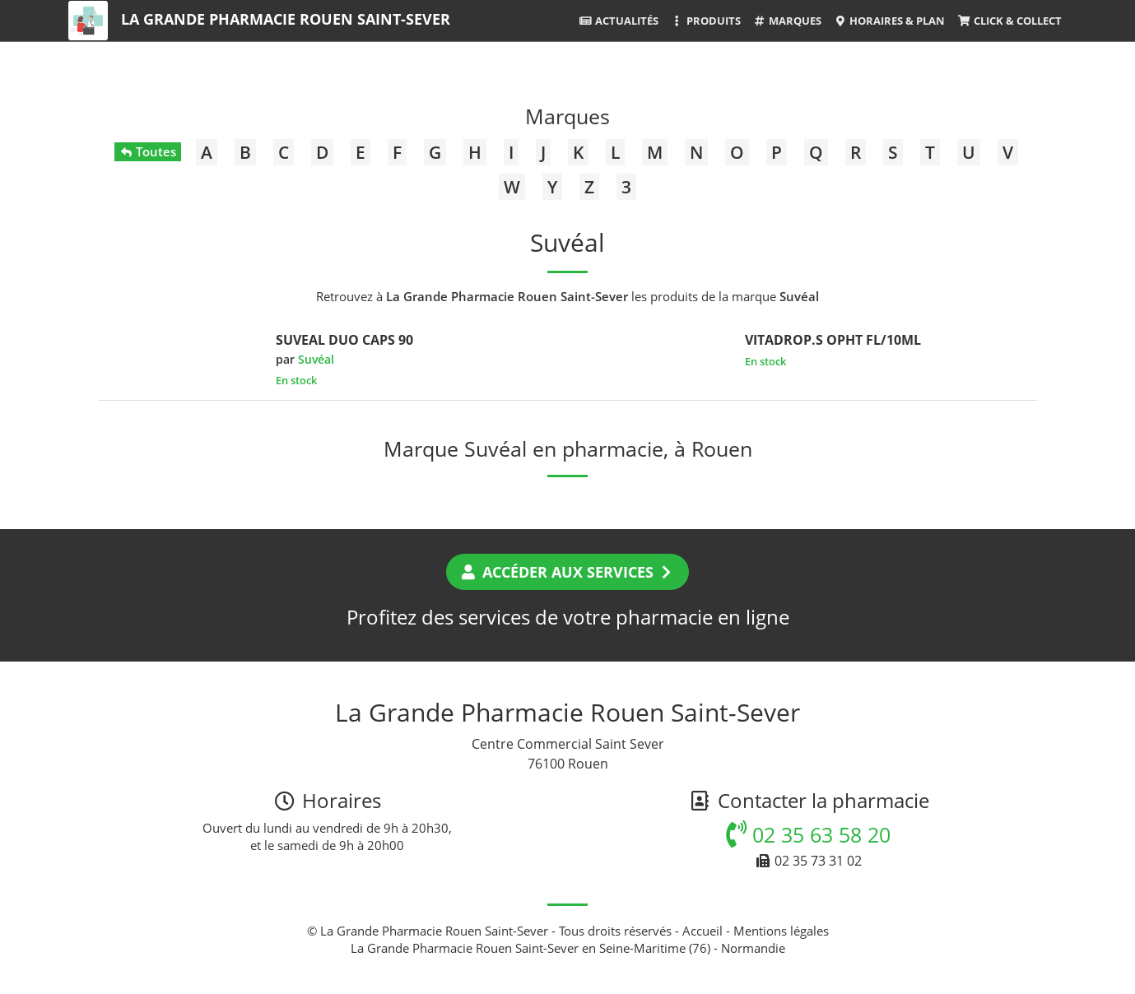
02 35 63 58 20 (808, 834)
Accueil (702, 930)
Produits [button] (706, 20)
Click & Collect (1009, 20)
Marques (787, 20)
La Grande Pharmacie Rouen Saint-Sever (285, 19)
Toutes (147, 151)
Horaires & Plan (889, 20)
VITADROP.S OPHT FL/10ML (833, 340)
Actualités (618, 20)
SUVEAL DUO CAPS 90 (344, 340)
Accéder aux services (567, 572)
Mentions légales (781, 930)
